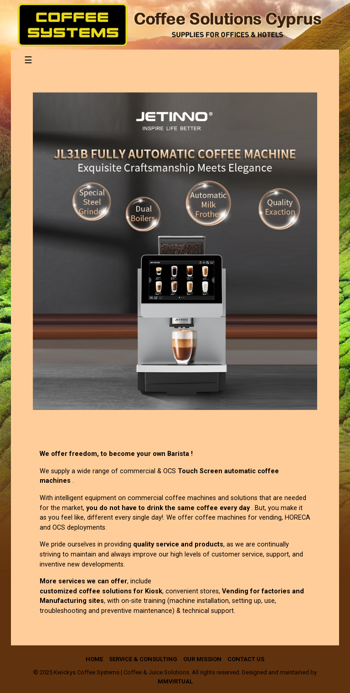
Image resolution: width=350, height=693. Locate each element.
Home (94, 659)
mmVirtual (175, 681)
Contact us (245, 659)
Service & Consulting (143, 659)
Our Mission (202, 659)
